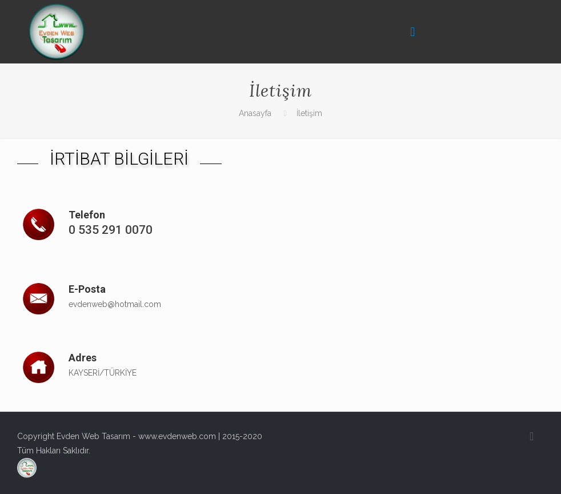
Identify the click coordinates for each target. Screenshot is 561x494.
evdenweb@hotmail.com (115, 304)
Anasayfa (255, 113)
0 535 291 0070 (111, 230)
